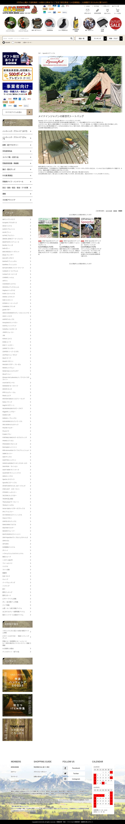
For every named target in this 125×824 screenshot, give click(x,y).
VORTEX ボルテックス (9, 521)
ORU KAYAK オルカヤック (11, 424)
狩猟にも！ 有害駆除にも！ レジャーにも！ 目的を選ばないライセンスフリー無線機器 (16, 643)
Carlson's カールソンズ (10, 274)
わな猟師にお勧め (8, 648)
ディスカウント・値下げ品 (11, 652)
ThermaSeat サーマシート (11, 502)
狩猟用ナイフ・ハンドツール (13, 181)
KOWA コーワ (7, 342)
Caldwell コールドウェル (10, 271)
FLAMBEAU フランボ (9, 306)
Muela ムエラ (7, 395)
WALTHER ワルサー (8, 528)
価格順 (115, 211)
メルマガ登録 (15, 781)
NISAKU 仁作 (7, 415)
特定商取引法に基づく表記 (41, 767)
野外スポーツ (7, 595)
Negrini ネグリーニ (8, 405)
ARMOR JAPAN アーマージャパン (13, 239)
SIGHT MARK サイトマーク (11, 470)
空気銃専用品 (7, 151)
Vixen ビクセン (7, 518)
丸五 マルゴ (6, 576)
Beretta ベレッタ (8, 245)
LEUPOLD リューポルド (10, 355)
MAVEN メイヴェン (8, 368)
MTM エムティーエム (9, 392)
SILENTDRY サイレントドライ (12, 473)
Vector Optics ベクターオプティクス (14, 508)
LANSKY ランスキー (9, 348)
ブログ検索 (18, 42)
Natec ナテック (7, 402)
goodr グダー (7, 310)
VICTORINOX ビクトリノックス (12, 515)
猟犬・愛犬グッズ (9, 169)
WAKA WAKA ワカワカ (9, 524)
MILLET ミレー (7, 374)
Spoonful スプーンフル (49, 53)
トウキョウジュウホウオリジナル (13, 553)
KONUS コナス (7, 339)
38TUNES (6, 544)
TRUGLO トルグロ (8, 505)
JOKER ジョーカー (8, 332)
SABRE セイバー (8, 453)
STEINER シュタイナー (10, 492)
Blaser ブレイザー (8, 255)
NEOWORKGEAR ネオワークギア (13, 408)
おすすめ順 (109, 211)
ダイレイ (5, 550)
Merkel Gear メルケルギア (11, 371)
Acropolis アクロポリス (10, 222)
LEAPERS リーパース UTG (10, 351)
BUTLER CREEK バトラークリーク (13, 268)
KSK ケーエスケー (8, 345)
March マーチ (7, 358)
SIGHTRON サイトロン (10, 466)
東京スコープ (7, 557)
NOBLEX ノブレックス (9, 418)
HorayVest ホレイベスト (10, 322)
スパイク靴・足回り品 (11, 157)
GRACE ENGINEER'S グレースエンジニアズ (16, 313)
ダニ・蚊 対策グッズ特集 (10, 602)
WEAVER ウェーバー (9, 531)
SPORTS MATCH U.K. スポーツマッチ (14, 486)
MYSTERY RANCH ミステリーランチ (14, 399)
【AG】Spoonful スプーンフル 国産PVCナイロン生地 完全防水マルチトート (48, 243)
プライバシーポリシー (40, 772)
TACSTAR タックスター (10, 495)
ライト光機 (6, 570)
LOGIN (88, 6)
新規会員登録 (15, 767)
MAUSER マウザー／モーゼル (12, 364)
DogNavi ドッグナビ (9, 290)
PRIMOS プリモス (8, 441)
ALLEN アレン (7, 232)
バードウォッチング (9, 582)
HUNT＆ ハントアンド (9, 326)
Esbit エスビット (8, 300)
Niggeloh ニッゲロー (9, 412)
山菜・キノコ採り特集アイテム (12, 608)
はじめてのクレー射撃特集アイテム (14, 612)
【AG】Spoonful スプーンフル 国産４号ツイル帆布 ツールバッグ (70, 243)
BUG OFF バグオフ (8, 258)
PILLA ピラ (6, 431)
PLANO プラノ (7, 434)
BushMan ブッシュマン (10, 264)
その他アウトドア (9, 200)
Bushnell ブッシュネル (10, 261)
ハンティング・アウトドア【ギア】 (15, 131)
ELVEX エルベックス (9, 293)
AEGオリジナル (7, 226)
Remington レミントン (10, 447)
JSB (4, 335)
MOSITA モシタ (7, 389)
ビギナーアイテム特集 (9, 599)
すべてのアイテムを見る (13, 112)
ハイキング (6, 586)
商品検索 (7, 42)
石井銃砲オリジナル (9, 547)
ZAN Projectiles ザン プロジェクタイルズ (15, 537)
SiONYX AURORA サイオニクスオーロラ (15, 463)
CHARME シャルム (8, 277)
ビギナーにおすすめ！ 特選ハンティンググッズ (16, 637)
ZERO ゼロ (6, 541)
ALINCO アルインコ (9, 229)
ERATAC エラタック (9, 297)
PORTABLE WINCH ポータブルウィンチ (15, 437)
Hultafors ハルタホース (10, 329)
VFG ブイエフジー (8, 512)
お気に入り (106, 6)
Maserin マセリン (8, 361)
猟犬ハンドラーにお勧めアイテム (13, 615)
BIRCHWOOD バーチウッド (11, 252)
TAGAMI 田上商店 (8, 499)
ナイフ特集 (6, 605)
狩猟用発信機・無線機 (11, 163)
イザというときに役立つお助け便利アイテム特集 (16, 632)
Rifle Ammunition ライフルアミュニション (16, 450)
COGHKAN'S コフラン (9, 284)
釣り (4, 589)
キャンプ (5, 579)
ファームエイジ (7, 563)
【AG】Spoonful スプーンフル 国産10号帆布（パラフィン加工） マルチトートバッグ (91, 243)
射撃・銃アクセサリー (10, 145)
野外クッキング (7, 592)
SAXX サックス (7, 457)
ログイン (13, 772)
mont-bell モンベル (9, 383)
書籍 (4, 193)
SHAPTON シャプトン (9, 460)
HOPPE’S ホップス (8, 319)
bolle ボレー (6, 248)
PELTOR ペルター (8, 428)
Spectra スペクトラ (9, 479)
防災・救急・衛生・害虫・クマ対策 (15, 187)
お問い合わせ (38, 776)
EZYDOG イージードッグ (10, 303)
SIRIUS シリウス (8, 476)
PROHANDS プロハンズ (10, 444)
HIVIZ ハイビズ (7, 316)
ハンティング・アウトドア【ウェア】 (14, 138)
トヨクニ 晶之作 (8, 560)
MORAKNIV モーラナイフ (10, 386)
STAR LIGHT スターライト (11, 489)
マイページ (14, 776)
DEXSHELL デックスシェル (11, 287)
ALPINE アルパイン (8, 235)
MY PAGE (96, 6)
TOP (39, 53)
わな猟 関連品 (8, 175)
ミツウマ (5, 566)
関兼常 (5, 573)
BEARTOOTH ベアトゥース (11, 242)
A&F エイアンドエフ (9, 219)
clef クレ (5, 281)
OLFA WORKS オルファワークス (12, 421)
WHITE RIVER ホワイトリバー (12, 534)
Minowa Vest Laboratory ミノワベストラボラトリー (16, 378)
